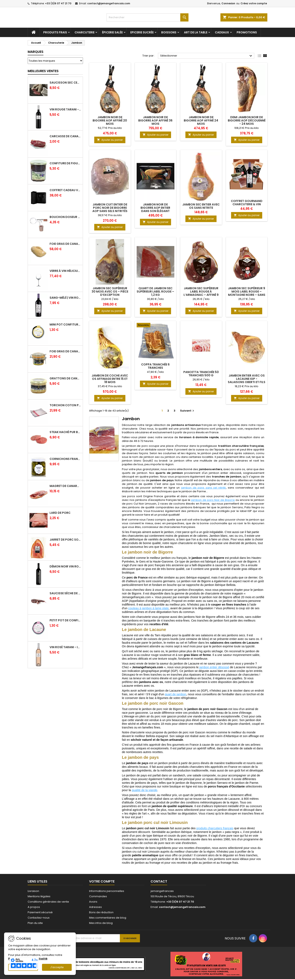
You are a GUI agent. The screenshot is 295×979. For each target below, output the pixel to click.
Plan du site (35, 925)
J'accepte (57, 967)
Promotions (247, 35)
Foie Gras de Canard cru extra (65, 246)
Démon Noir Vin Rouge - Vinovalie (65, 569)
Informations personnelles (106, 893)
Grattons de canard (65, 380)
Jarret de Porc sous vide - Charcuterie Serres (65, 542)
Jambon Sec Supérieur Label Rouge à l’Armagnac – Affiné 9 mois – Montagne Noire (201, 296)
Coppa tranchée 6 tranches (155, 368)
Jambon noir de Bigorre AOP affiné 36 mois (155, 123)
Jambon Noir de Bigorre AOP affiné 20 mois (110, 123)
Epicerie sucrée (142, 35)
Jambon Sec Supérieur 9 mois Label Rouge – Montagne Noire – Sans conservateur (246, 296)
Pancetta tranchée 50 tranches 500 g (201, 376)
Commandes (98, 899)
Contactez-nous (39, 920)
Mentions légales (39, 899)
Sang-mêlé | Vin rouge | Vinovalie (65, 300)
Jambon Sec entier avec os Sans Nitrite (201, 208)
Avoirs (93, 904)
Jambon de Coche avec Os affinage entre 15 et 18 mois (110, 381)
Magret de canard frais (65, 488)
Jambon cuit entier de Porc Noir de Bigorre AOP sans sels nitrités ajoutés (109, 212)
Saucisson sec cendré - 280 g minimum (65, 85)
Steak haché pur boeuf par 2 (65, 434)
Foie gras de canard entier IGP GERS (65, 353)
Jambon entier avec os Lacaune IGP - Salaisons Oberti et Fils (246, 381)
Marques (35, 54)
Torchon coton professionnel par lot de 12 (65, 407)
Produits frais (55, 35)
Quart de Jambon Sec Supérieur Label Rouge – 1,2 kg (155, 294)
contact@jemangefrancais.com (108, 3)
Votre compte (102, 883)
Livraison (33, 893)
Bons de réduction (101, 915)
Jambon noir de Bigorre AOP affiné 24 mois (201, 123)
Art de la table (195, 35)
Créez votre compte (254, 3)
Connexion (228, 3)
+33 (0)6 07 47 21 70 (58, 3)
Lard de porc (60, 515)
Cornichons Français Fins (65, 461)
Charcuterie (84, 35)
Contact (159, 883)
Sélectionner (206, 58)
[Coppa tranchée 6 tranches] (156, 328)
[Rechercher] (147, 17)
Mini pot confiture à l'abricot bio (65, 327)
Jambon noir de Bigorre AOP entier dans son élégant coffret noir (155, 212)
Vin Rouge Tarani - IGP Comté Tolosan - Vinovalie (65, 111)
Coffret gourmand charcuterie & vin (246, 205)
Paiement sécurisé (40, 915)
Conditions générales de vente (48, 904)
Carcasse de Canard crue (65, 138)
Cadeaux (222, 35)
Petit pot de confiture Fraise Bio (65, 622)
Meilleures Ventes (43, 73)
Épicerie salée (112, 35)
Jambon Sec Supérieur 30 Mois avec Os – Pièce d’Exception (110, 294)
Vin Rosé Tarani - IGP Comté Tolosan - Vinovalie (65, 649)
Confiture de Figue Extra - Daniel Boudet (65, 165)
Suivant (187, 413)
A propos (34, 909)
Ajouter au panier (110, 142)
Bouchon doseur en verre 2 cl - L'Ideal (65, 219)
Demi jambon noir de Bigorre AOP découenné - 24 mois (247, 123)
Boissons (168, 35)
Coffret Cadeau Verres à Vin (65, 192)
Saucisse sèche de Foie (65, 595)
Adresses (95, 909)
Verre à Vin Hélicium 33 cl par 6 (65, 273)
